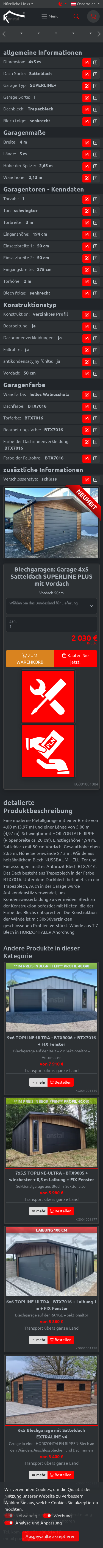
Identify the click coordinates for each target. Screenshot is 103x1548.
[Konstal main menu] (50, 16)
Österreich (84, 4)
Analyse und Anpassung (38, 1522)
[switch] (47, 1515)
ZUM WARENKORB (29, 658)
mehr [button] (38, 1082)
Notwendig (26, 1515)
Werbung (63, 1515)
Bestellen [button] (60, 1082)
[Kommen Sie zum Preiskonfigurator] (86, 62)
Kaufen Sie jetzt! (75, 658)
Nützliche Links (16, 4)
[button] (16, 33)
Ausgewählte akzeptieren (51, 1536)
